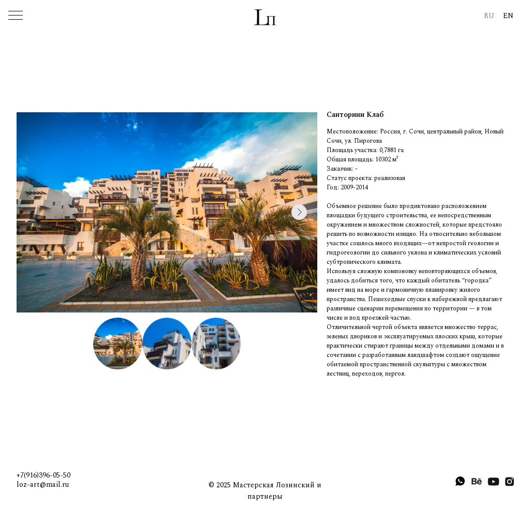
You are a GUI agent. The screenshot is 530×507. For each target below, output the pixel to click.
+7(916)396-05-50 (43, 475)
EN (508, 15)
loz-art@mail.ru (43, 484)
